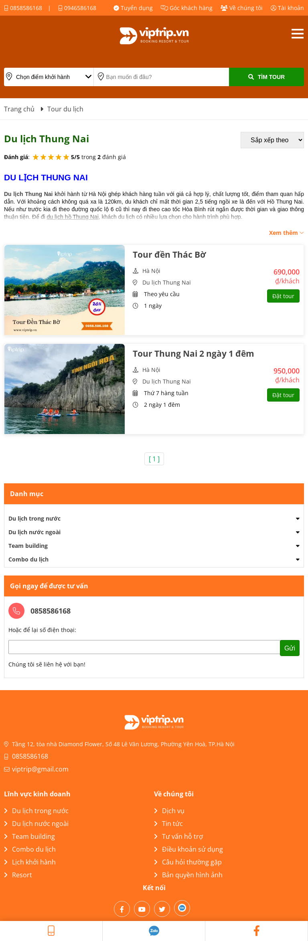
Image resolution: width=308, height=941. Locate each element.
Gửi (289, 648)
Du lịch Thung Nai (166, 282)
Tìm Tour (266, 77)
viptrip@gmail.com (40, 769)
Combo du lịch (28, 559)
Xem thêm (286, 232)
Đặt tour (283, 296)
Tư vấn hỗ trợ (178, 836)
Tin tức (168, 823)
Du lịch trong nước (34, 518)
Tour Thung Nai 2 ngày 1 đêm (193, 353)
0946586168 (77, 8)
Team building (28, 545)
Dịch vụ (169, 810)
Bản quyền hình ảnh (188, 874)
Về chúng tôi (242, 8)
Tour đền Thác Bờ (169, 254)
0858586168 (23, 8)
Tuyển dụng (133, 8)
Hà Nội (151, 271)
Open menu (297, 34)
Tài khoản (287, 8)
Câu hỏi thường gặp (188, 862)
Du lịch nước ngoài (34, 532)
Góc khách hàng (187, 8)
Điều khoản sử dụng (188, 849)
